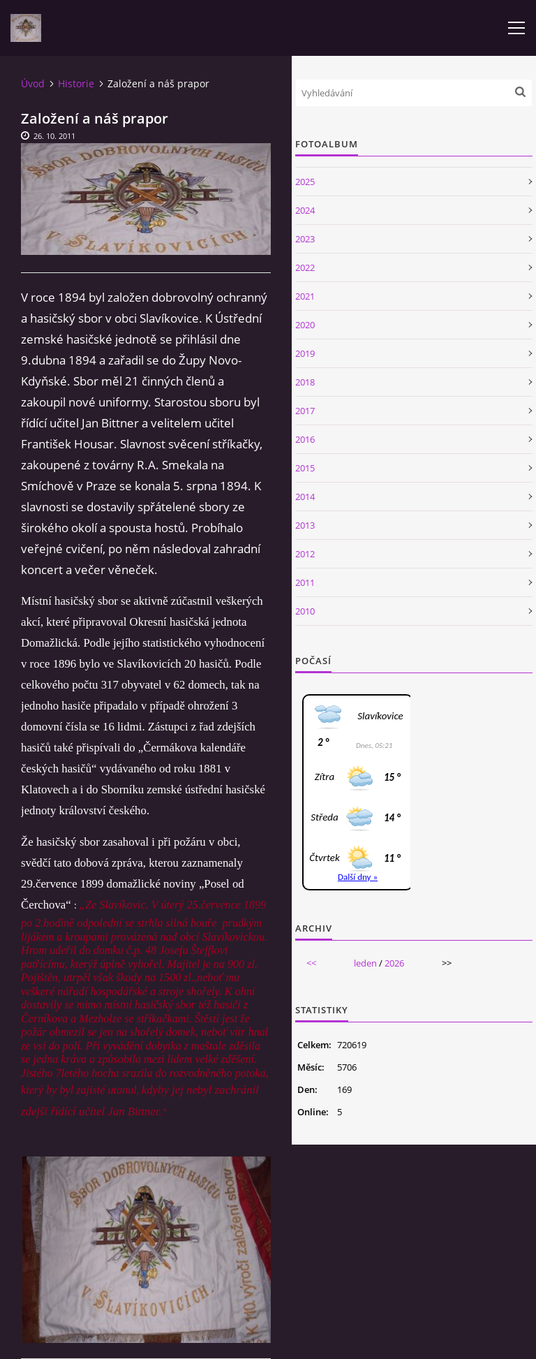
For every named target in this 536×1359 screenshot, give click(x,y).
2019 (305, 353)
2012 (305, 554)
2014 (305, 496)
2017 (305, 410)
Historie (76, 83)
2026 (394, 963)
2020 (305, 324)
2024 (305, 210)
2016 (305, 439)
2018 (305, 382)
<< (311, 963)
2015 (305, 468)
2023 (305, 239)
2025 (305, 181)
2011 (305, 582)
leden (365, 963)
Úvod (33, 83)
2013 (305, 525)
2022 (305, 267)
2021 (305, 296)
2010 (305, 611)
